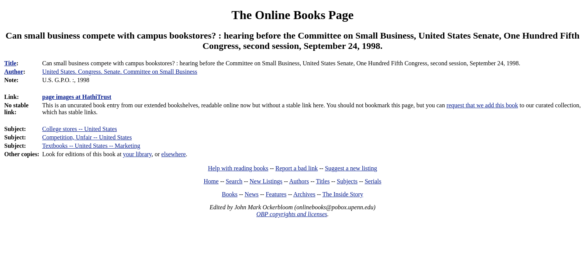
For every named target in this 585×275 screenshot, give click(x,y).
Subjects (347, 181)
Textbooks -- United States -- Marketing (91, 145)
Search (234, 181)
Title (10, 63)
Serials (373, 181)
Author (13, 71)
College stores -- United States (79, 129)
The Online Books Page (292, 15)
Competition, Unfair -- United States (87, 137)
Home (211, 181)
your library (137, 154)
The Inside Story (343, 194)
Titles (323, 181)
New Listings (265, 181)
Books (230, 194)
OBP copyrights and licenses (291, 214)
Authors (299, 181)
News (251, 194)
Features (276, 194)
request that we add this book (482, 105)
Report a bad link (296, 168)
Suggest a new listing (351, 168)
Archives (304, 194)
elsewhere (173, 154)
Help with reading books (238, 168)
